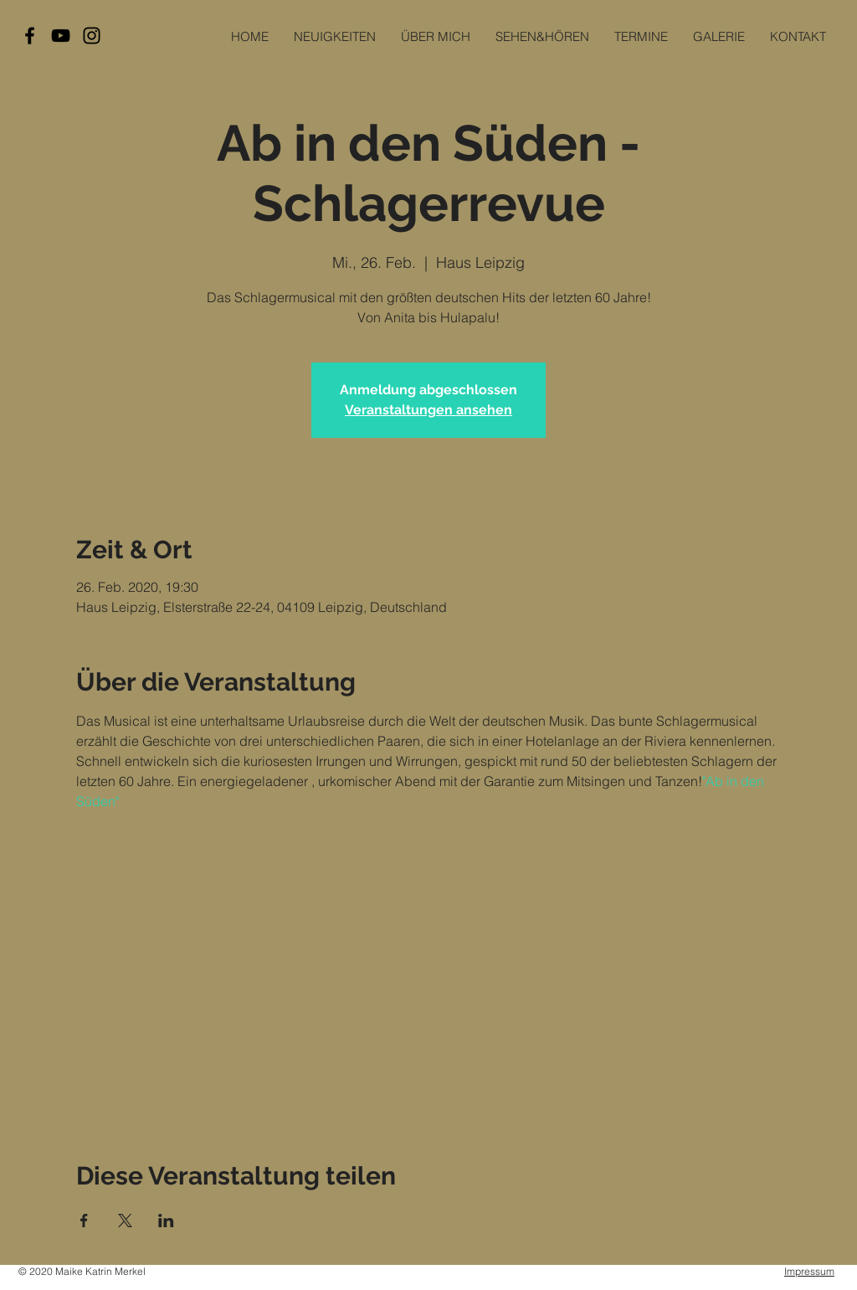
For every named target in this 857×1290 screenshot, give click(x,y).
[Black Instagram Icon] (91, 35)
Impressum (809, 1271)
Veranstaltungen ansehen (428, 410)
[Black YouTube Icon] (60, 35)
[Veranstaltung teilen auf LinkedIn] (166, 1220)
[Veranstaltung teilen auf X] (125, 1220)
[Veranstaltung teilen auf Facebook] (84, 1220)
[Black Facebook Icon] (29, 35)
